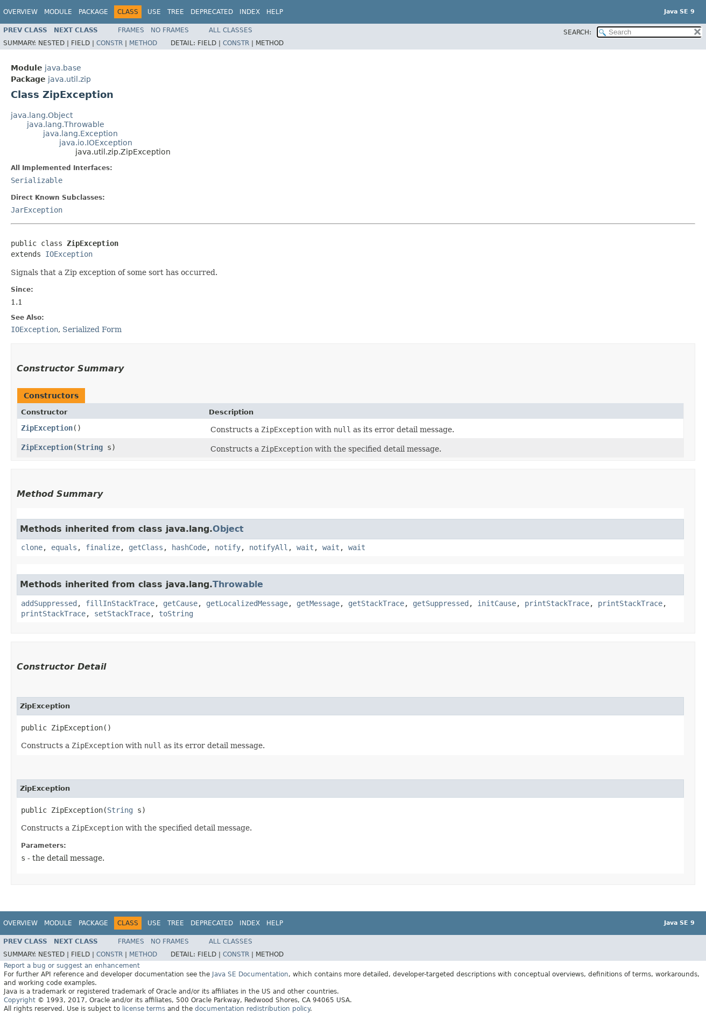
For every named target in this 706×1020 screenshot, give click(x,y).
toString (176, 613)
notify (228, 547)
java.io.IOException (95, 142)
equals (64, 547)
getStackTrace (376, 603)
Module (58, 12)
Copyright (20, 1000)
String (90, 447)
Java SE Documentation (250, 974)
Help (274, 12)
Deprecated (211, 12)
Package (93, 12)
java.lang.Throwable (65, 124)
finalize (103, 547)
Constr (109, 43)
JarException (36, 210)
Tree (175, 12)
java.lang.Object (42, 115)
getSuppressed (441, 603)
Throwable (238, 584)
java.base (63, 68)
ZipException (47, 428)
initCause (496, 603)
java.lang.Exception (80, 133)
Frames (131, 30)
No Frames (170, 30)
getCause (180, 603)
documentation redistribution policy (252, 1008)
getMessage (318, 603)
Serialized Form (92, 329)
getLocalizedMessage (247, 603)
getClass (146, 547)
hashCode (189, 547)
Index (249, 12)
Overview (20, 12)
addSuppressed (49, 603)
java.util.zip (69, 79)
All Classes (230, 30)
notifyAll (268, 547)
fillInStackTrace (120, 603)
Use (154, 12)
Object (228, 529)
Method (143, 43)
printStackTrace (557, 603)
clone (32, 547)
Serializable (36, 180)
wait (305, 547)
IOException (69, 254)
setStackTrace (122, 613)
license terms (143, 1008)
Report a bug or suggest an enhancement (72, 965)
